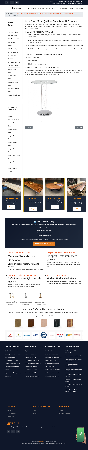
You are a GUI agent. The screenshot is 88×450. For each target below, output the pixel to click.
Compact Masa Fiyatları (12, 144)
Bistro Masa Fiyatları (14, 49)
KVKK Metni (10, 416)
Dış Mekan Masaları (30, 351)
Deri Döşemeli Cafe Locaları (32, 360)
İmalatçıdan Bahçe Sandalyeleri (53, 357)
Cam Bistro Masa (13, 32)
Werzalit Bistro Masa (14, 52)
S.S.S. (34, 410)
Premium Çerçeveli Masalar (32, 376)
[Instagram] (17, 2)
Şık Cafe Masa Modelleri (11, 351)
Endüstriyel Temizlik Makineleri (13, 354)
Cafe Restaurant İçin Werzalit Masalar (22, 275)
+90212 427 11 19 (54, 1)
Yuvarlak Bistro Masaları (12, 57)
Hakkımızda (79, 8)
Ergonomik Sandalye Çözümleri (13, 373)
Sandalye (54, 8)
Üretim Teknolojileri (64, 413)
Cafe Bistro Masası (13, 65)
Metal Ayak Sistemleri (30, 354)
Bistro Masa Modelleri (11, 44)
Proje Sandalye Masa (50, 360)
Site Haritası (8, 376)
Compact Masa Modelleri (12, 137)
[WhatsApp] (18, 431)
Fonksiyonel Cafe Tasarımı (52, 376)
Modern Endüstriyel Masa (56, 275)
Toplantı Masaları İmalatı (11, 360)
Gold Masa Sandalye (30, 357)
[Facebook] (6, 2)
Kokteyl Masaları (12, 35)
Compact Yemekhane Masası (13, 118)
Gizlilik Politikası (11, 413)
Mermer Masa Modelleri (31, 366)
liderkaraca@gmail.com (76, 1)
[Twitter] (12, 2)
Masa (47, 8)
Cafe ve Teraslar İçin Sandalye (19, 253)
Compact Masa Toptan (12, 163)
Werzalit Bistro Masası (12, 77)
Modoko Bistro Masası (12, 70)
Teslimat (7, 369)
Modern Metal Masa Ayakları (52, 373)
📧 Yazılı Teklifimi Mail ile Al (44, 243)
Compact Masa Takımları (12, 170)
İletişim (40, 8)
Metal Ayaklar (63, 8)
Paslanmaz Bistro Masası (13, 83)
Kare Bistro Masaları (14, 62)
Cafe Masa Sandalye (37, 121)
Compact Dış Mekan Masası (14, 157)
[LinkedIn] (13, 431)
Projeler (72, 8)
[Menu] (6, 8)
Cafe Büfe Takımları (50, 351)
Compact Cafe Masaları (12, 150)
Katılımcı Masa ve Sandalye (52, 369)
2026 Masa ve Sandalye (51, 354)
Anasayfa (31, 8)
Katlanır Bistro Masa (14, 95)
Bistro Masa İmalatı (13, 39)
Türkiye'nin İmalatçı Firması (12, 366)
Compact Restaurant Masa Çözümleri (61, 253)
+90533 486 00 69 (64, 1)
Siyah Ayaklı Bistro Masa (13, 90)
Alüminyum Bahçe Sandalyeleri (33, 363)
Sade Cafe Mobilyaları (31, 369)
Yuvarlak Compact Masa (13, 124)
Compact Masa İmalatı (12, 131)
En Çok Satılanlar (49, 366)
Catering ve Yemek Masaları (12, 363)
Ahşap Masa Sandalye (31, 373)
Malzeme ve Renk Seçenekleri (53, 363)
